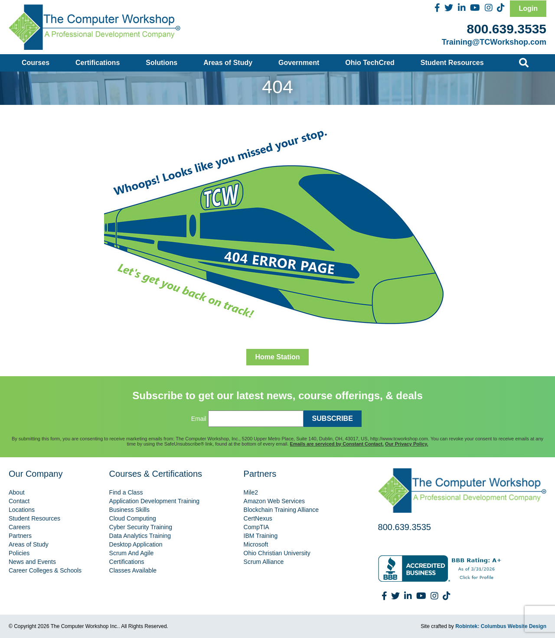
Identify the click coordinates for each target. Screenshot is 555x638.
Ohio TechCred (370, 62)
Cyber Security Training (141, 527)
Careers (19, 527)
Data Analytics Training (140, 535)
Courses (35, 62)
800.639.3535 (506, 29)
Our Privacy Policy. (406, 443)
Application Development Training (154, 501)
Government (298, 62)
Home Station (277, 357)
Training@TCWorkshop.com (494, 42)
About (17, 492)
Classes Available (133, 570)
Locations (22, 509)
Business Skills (129, 509)
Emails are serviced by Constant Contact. (337, 443)
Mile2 (251, 492)
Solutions (161, 62)
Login (528, 8)
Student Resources (452, 62)
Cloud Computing (132, 518)
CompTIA (256, 527)
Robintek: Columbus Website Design (500, 626)
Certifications (97, 62)
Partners (20, 535)
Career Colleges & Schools (45, 570)
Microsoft (256, 544)
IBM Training (261, 535)
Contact (19, 501)
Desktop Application (136, 544)
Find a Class (126, 492)
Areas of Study (227, 62)
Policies (19, 553)
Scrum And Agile (131, 553)
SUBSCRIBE (332, 418)
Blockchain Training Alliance (281, 509)
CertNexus (258, 518)
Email (198, 418)
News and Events (32, 561)
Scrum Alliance (264, 561)
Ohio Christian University (277, 553)
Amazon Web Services (274, 501)
